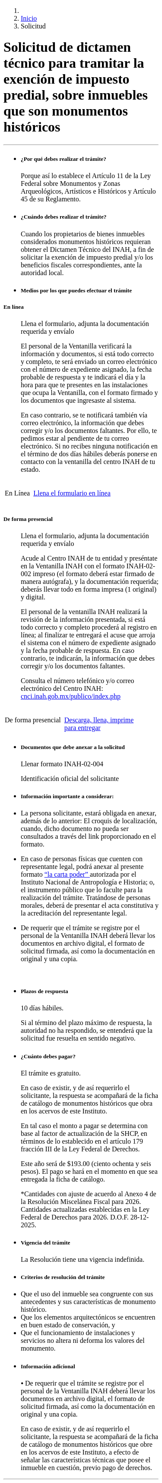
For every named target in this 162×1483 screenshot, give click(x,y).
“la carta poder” (67, 874)
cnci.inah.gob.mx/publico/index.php (71, 696)
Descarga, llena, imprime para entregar (99, 723)
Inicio (29, 18)
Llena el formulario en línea (72, 493)
